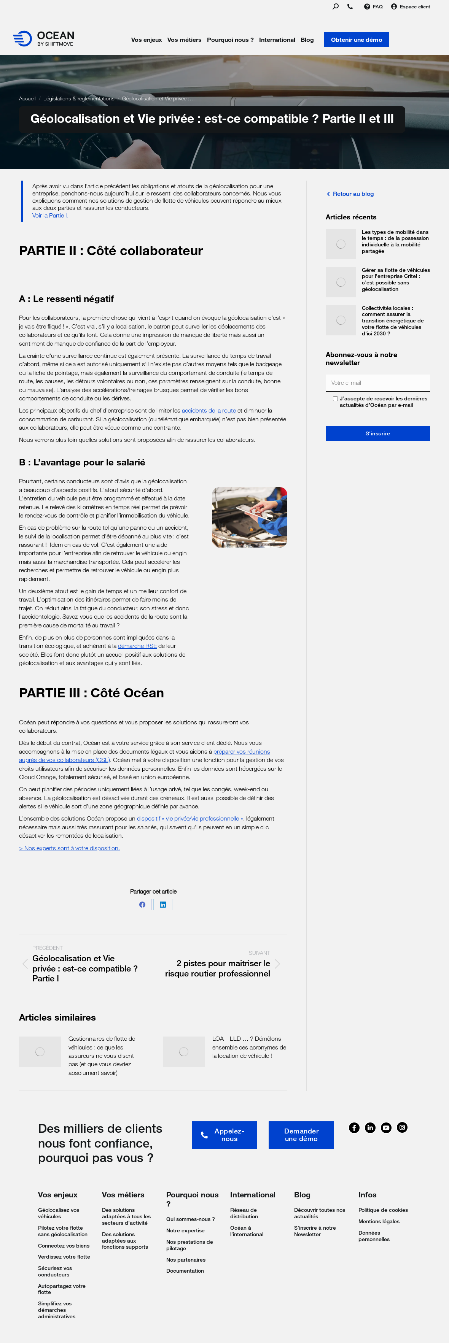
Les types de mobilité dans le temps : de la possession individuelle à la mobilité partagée (395, 241)
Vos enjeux (146, 39)
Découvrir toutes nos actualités (319, 1213)
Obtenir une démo (356, 39)
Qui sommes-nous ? (190, 1219)
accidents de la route (209, 410)
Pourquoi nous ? (230, 39)
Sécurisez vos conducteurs (55, 1271)
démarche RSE (137, 645)
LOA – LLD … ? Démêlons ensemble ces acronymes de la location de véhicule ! (249, 1047)
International (277, 39)
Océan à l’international (246, 1231)
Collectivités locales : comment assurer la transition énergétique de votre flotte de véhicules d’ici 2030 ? (393, 321)
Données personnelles (374, 1236)
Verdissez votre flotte (64, 1257)
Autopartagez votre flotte (62, 1289)
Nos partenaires (185, 1260)
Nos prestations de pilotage (189, 1245)
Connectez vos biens (63, 1246)
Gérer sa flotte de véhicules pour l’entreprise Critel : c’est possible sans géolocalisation (396, 279)
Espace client (410, 6)
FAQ (373, 6)
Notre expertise (185, 1230)
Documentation (185, 1271)
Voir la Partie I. (50, 215)
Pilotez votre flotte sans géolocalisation (63, 1231)
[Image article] (40, 1052)
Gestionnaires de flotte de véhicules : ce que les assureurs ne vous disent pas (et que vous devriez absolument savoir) (101, 1055)
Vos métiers (184, 39)
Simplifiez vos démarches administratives (56, 1309)
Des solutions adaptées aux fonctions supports (125, 1240)
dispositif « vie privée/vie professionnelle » (190, 818)
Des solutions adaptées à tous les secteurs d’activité (126, 1216)
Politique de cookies (383, 1210)
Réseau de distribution (244, 1213)
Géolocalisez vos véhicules (58, 1213)
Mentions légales (379, 1221)
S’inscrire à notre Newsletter (315, 1231)
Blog (307, 39)
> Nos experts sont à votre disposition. (69, 848)
